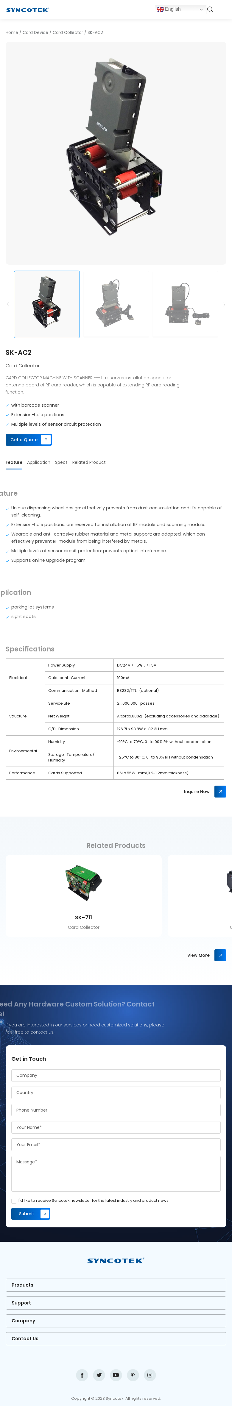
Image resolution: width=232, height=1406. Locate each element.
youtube (116, 1375)
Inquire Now (197, 792)
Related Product (89, 462)
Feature (14, 462)
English (169, 9)
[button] (8, 304)
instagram (150, 1375)
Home (12, 32)
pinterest (133, 1375)
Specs (61, 462)
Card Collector (68, 32)
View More (198, 955)
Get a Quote (24, 440)
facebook (82, 1375)
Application (38, 462)
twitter (99, 1375)
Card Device (35, 32)
